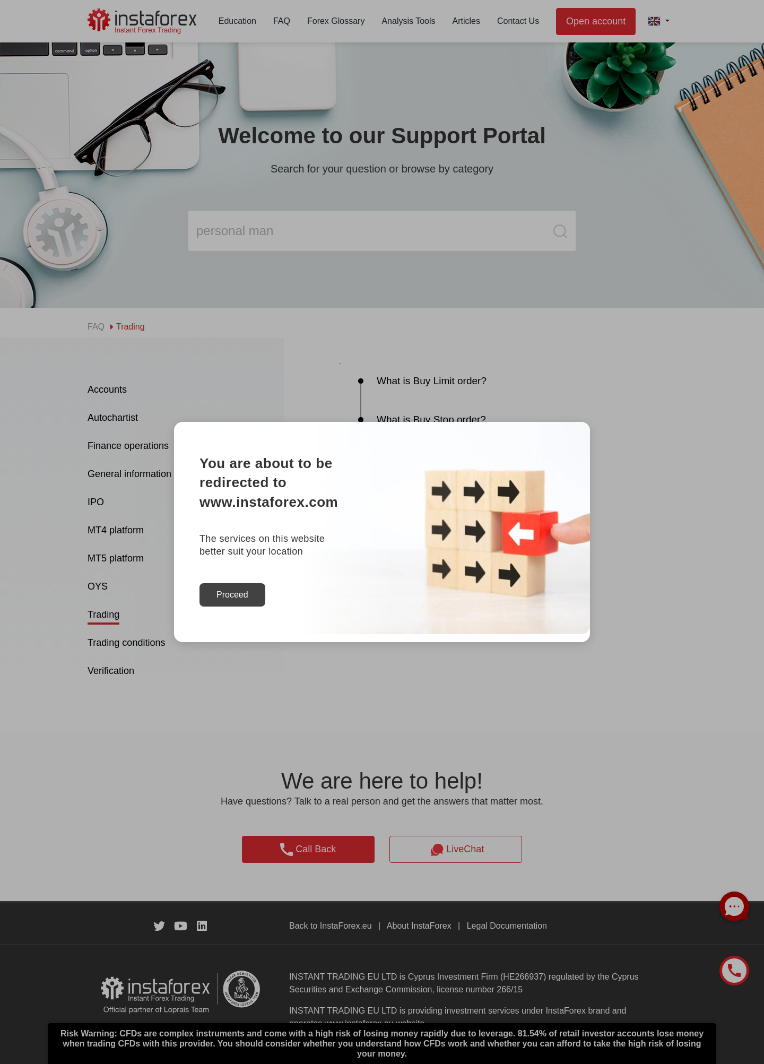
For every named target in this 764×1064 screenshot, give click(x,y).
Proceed (232, 594)
